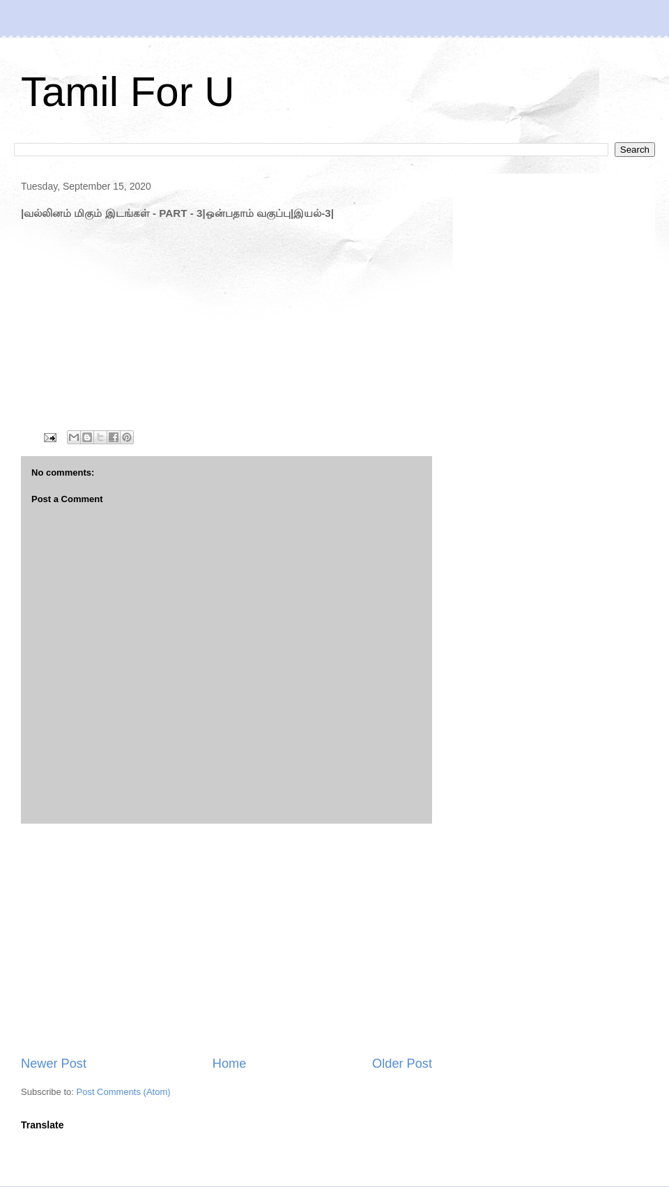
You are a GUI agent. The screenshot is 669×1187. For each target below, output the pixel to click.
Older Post (402, 1064)
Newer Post (53, 1064)
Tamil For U (128, 91)
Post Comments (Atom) (124, 1092)
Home (230, 1064)
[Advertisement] (226, 939)
